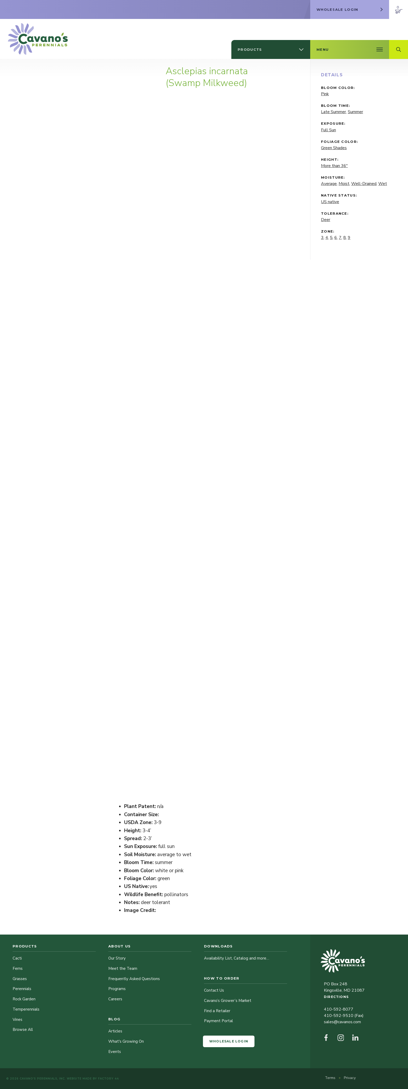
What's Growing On (126, 1041)
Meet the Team (122, 968)
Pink (325, 94)
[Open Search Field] (398, 49)
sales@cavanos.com (342, 1022)
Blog (114, 1019)
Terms (330, 1077)
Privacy (350, 1077)
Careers (115, 999)
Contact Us (214, 990)
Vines (17, 1019)
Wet (382, 184)
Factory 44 (108, 1078)
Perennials (22, 988)
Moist (344, 184)
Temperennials (26, 1009)
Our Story (117, 958)
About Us (119, 946)
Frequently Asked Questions (134, 978)
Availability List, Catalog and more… (236, 958)
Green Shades (334, 148)
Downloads (218, 946)
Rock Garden (24, 999)
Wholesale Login (228, 1041)
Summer (355, 112)
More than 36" (334, 166)
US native (330, 202)
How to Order (221, 978)
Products (25, 946)
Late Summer (333, 112)
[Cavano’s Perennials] (37, 39)
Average (329, 184)
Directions (336, 997)
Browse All (23, 1029)
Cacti (17, 958)
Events (114, 1051)
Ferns (18, 968)
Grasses (20, 978)
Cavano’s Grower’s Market (227, 1000)
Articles (115, 1031)
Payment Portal (218, 1020)
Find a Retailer (217, 1010)
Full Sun (328, 130)
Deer (325, 220)
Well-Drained (363, 184)
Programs (117, 988)
